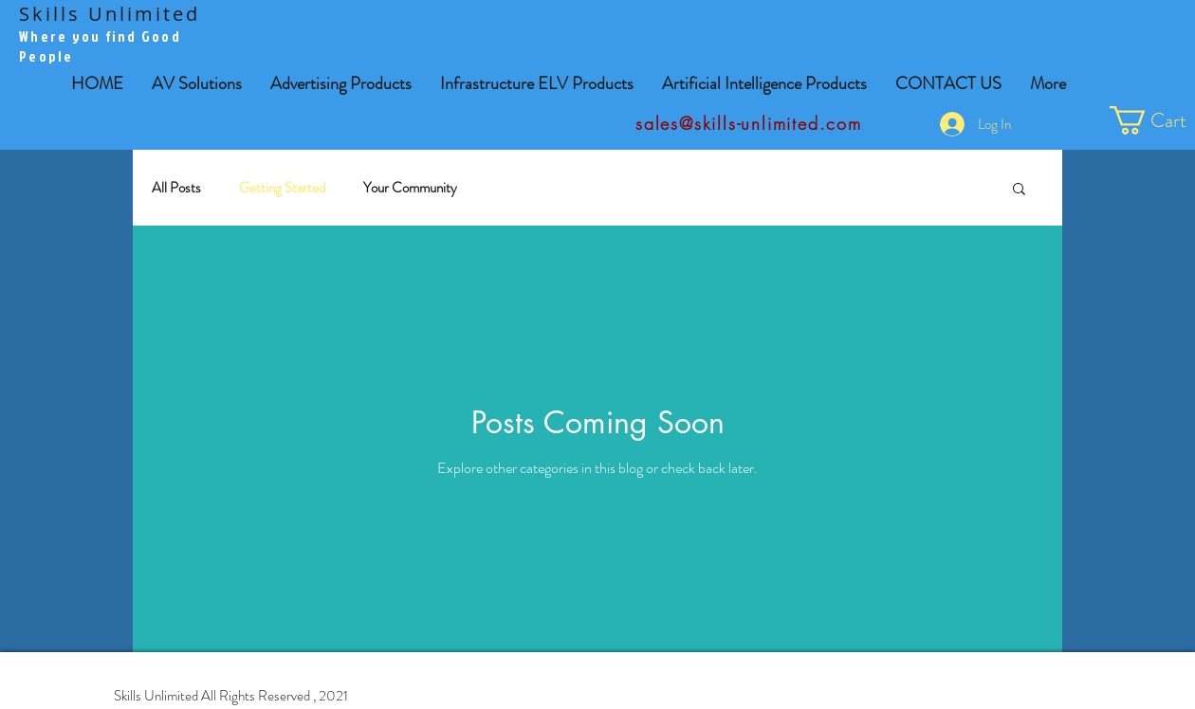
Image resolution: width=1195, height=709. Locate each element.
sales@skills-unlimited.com (748, 123)
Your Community (410, 187)
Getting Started (282, 187)
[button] (341, 84)
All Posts (176, 187)
